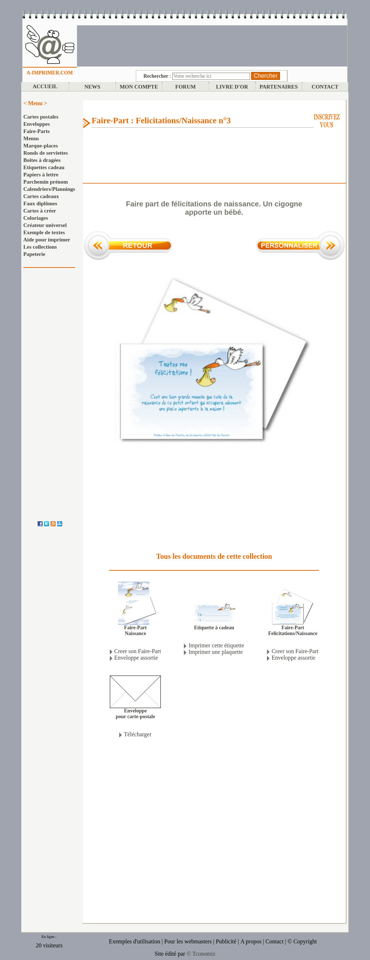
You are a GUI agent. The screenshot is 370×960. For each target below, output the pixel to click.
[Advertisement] (212, 45)
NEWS (92, 87)
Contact (275, 941)
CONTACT (325, 87)
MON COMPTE (139, 87)
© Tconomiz (200, 954)
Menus (31, 138)
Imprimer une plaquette (216, 652)
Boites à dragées (42, 160)
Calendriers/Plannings (49, 189)
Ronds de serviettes (45, 153)
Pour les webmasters (188, 941)
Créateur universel (45, 225)
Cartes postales (41, 117)
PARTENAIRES (278, 87)
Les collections (40, 247)
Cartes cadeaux (41, 196)
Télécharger (137, 734)
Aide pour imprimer (46, 240)
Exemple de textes (44, 232)
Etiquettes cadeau (44, 167)
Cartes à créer (39, 211)
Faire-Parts (36, 131)
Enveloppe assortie (136, 658)
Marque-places (40, 146)
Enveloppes (36, 124)
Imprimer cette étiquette (216, 645)
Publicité (226, 941)
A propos (250, 941)
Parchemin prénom (45, 182)
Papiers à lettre (41, 174)
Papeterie (34, 254)
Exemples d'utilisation (134, 941)
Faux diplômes (40, 203)
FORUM (185, 87)
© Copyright (302, 941)
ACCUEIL (45, 86)
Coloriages (35, 218)
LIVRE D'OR (232, 87)
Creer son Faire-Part (137, 651)
